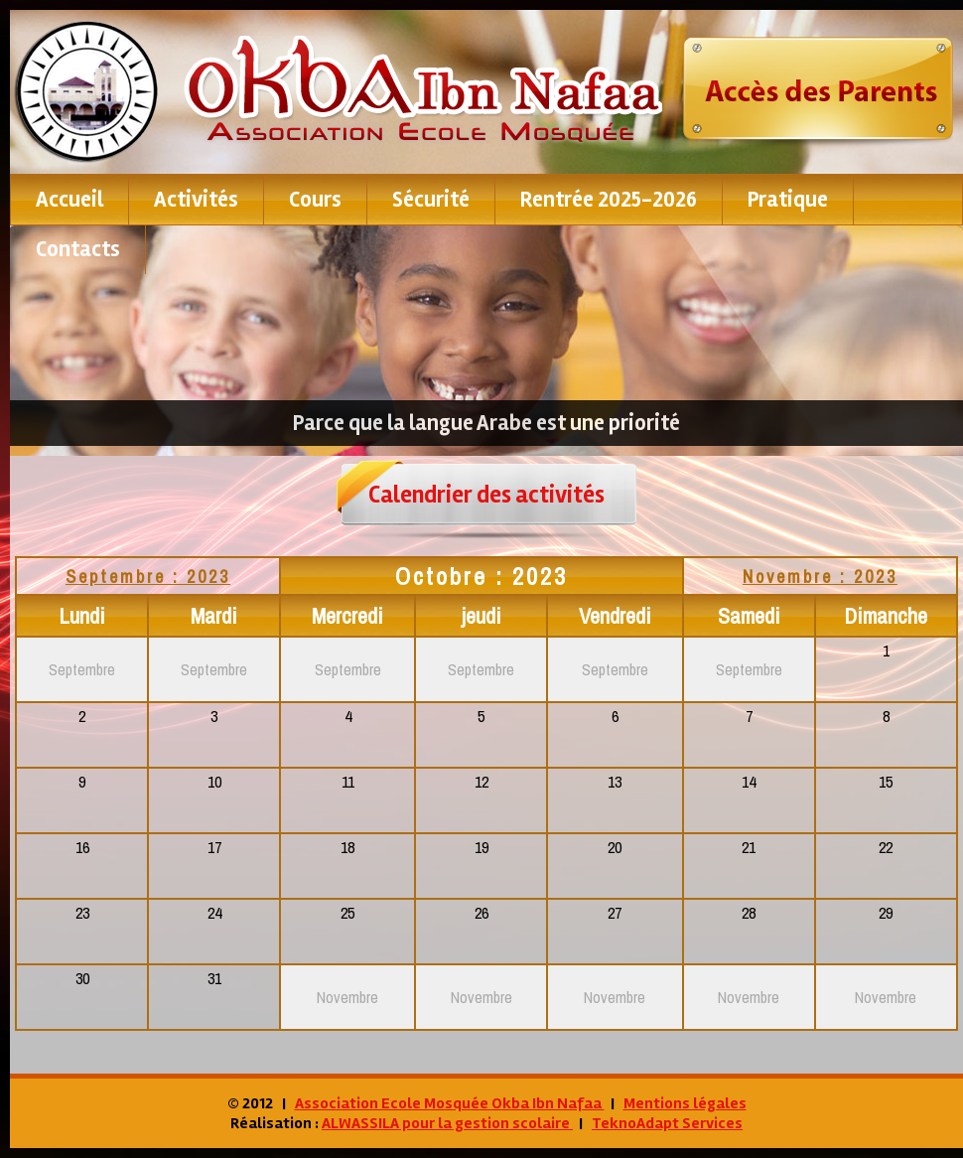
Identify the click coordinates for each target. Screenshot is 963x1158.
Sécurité (431, 200)
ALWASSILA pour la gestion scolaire (447, 1123)
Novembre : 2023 (820, 576)
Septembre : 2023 (148, 576)
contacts (78, 249)
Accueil (69, 200)
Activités (196, 200)
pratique (788, 200)
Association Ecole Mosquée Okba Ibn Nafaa (450, 1103)
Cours (315, 200)
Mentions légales (685, 1103)
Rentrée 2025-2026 (608, 200)
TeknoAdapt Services (667, 1123)
